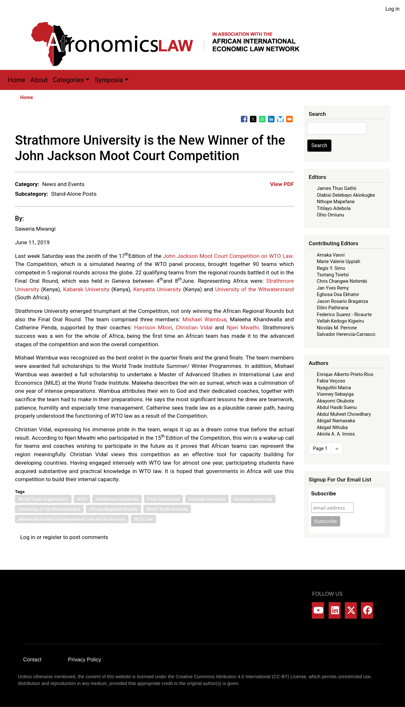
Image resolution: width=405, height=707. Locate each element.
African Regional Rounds (113, 509)
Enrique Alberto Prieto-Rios (345, 374)
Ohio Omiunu (330, 215)
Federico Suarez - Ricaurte (344, 314)
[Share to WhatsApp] (262, 119)
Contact (32, 659)
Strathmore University (117, 499)
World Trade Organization (43, 499)
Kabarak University (86, 289)
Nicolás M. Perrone (337, 328)
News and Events (63, 184)
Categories (68, 80)
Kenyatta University (157, 289)
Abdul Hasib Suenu (337, 407)
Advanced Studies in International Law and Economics (71, 519)
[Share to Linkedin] (271, 119)
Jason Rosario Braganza (342, 301)
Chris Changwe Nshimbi (342, 281)
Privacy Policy (84, 659)
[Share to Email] (289, 119)
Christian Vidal (194, 327)
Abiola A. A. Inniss (336, 434)
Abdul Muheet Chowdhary (344, 414)
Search (319, 145)
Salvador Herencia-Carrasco (346, 334)
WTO (82, 499)
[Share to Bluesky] (280, 119)
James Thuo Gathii (336, 188)
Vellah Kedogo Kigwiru (340, 321)
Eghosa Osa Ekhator (338, 294)
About (39, 80)
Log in (392, 9)
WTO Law (143, 519)
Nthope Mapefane (336, 201)
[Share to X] (253, 119)
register (52, 537)
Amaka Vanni (331, 255)
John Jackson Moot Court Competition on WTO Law (227, 256)
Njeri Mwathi (243, 327)
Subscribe (323, 493)
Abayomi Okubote (335, 401)
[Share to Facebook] (244, 119)
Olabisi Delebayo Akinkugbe (346, 195)
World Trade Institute (167, 509)
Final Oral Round (163, 499)
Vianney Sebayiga (335, 394)
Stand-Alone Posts (74, 194)
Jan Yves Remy (333, 288)
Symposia (109, 80)
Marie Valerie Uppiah (338, 261)
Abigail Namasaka (336, 421)
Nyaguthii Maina (334, 388)
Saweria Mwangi (35, 229)
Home (16, 80)
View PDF (282, 184)
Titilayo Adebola (334, 208)
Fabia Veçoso (331, 381)
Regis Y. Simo (331, 268)
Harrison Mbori (153, 327)
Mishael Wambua (204, 319)
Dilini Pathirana (333, 308)
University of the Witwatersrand (254, 289)
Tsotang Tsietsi (333, 275)
